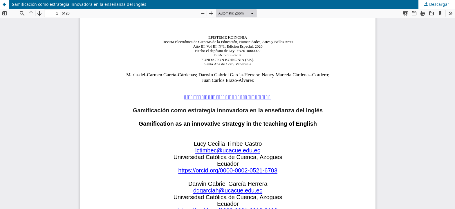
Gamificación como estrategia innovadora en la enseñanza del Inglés (79, 4)
